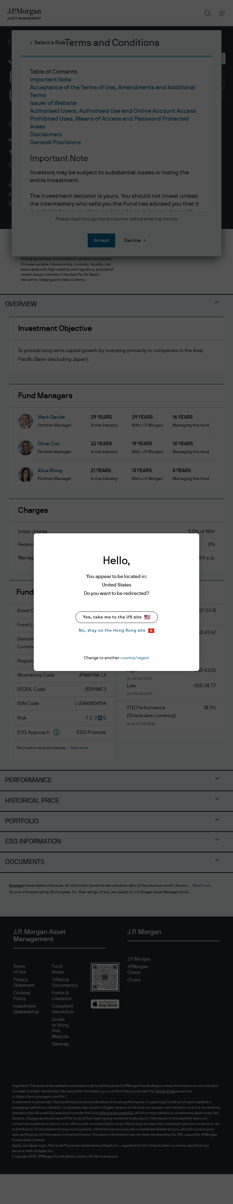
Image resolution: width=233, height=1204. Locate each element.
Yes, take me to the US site (116, 617)
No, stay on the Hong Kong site (116, 630)
